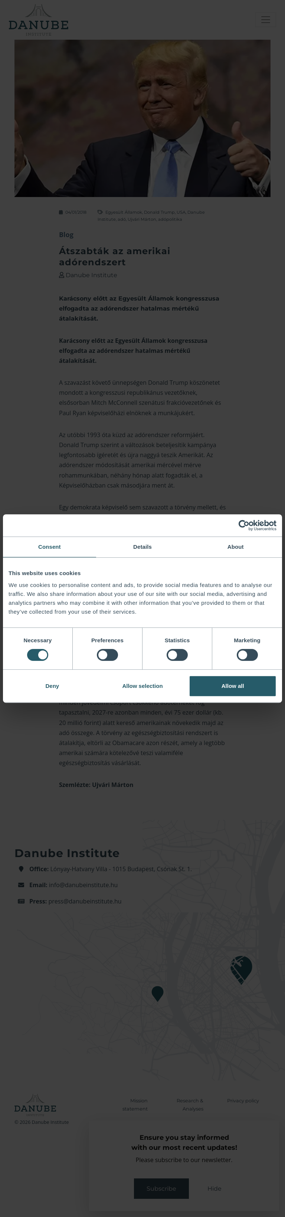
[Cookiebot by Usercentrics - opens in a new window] (244, 525)
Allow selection (142, 686)
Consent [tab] (49, 547)
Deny (52, 686)
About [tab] (235, 547)
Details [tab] (142, 547)
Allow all (233, 686)
